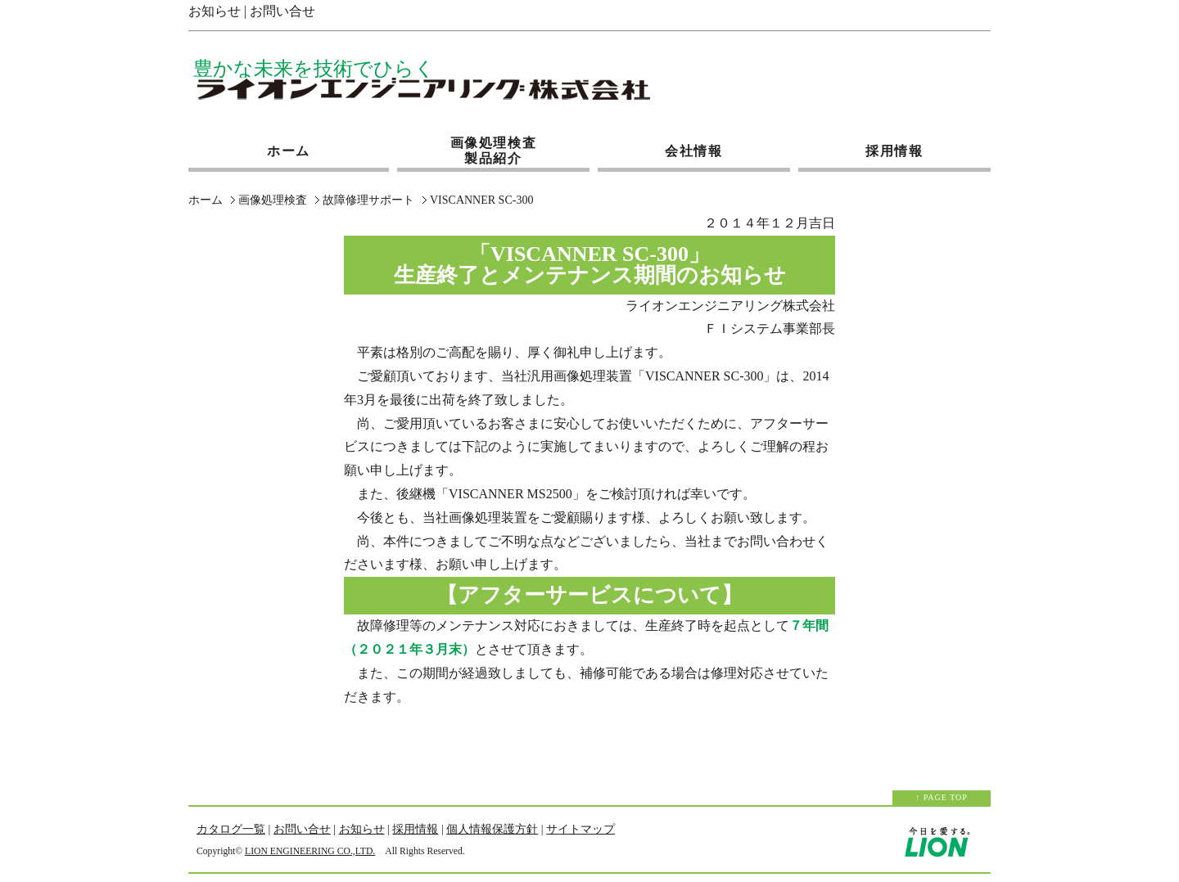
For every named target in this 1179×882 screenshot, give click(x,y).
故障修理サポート (368, 200)
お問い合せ (282, 11)
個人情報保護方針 (492, 829)
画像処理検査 (272, 200)
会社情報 (694, 146)
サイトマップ (580, 829)
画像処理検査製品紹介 (493, 150)
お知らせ (214, 11)
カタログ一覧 (230, 829)
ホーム (288, 146)
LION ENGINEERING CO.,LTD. (310, 851)
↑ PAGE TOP (941, 797)
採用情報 (894, 146)
